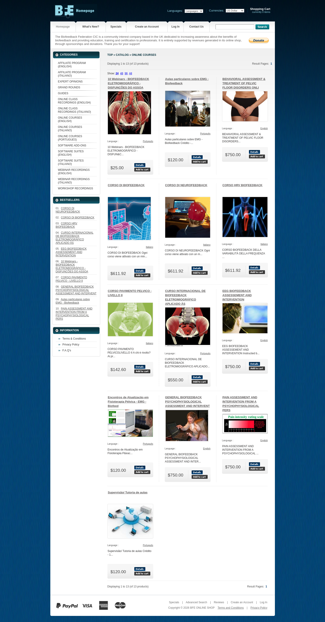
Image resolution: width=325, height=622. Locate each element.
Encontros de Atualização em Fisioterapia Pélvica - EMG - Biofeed (128, 402)
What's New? (90, 26)
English (264, 128)
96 (126, 73)
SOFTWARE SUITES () (71, 153)
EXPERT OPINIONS (70, 81)
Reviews (219, 602)
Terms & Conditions (74, 338)
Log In (176, 26)
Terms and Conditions (231, 607)
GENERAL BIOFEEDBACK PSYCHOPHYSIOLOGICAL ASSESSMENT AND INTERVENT (187, 402)
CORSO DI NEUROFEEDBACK (186, 185)
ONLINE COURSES (144, 54)
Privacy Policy (71, 344)
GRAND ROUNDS (69, 87)
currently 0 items (260, 10)
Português (148, 141)
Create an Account (147, 26)
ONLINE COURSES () (70, 119)
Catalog (122, 54)
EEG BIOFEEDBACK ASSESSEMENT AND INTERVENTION (237, 295)
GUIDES (63, 93)
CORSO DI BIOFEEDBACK (126, 185)
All (130, 73)
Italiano (149, 247)
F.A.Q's (67, 350)
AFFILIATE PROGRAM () (72, 64)
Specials (115, 26)
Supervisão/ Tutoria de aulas (128, 492)
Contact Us (196, 26)
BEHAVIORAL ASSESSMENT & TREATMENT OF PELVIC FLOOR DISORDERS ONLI (244, 83)
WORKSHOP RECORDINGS (75, 188)
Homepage (63, 26)
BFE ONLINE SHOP (202, 607)
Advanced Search (196, 602)
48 (121, 73)
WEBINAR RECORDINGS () (74, 171)
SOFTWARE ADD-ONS (72, 145)
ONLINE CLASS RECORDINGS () (74, 101)
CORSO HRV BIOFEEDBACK (242, 185)
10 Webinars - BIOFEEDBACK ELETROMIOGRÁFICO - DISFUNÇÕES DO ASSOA (128, 83)
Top (110, 54)
